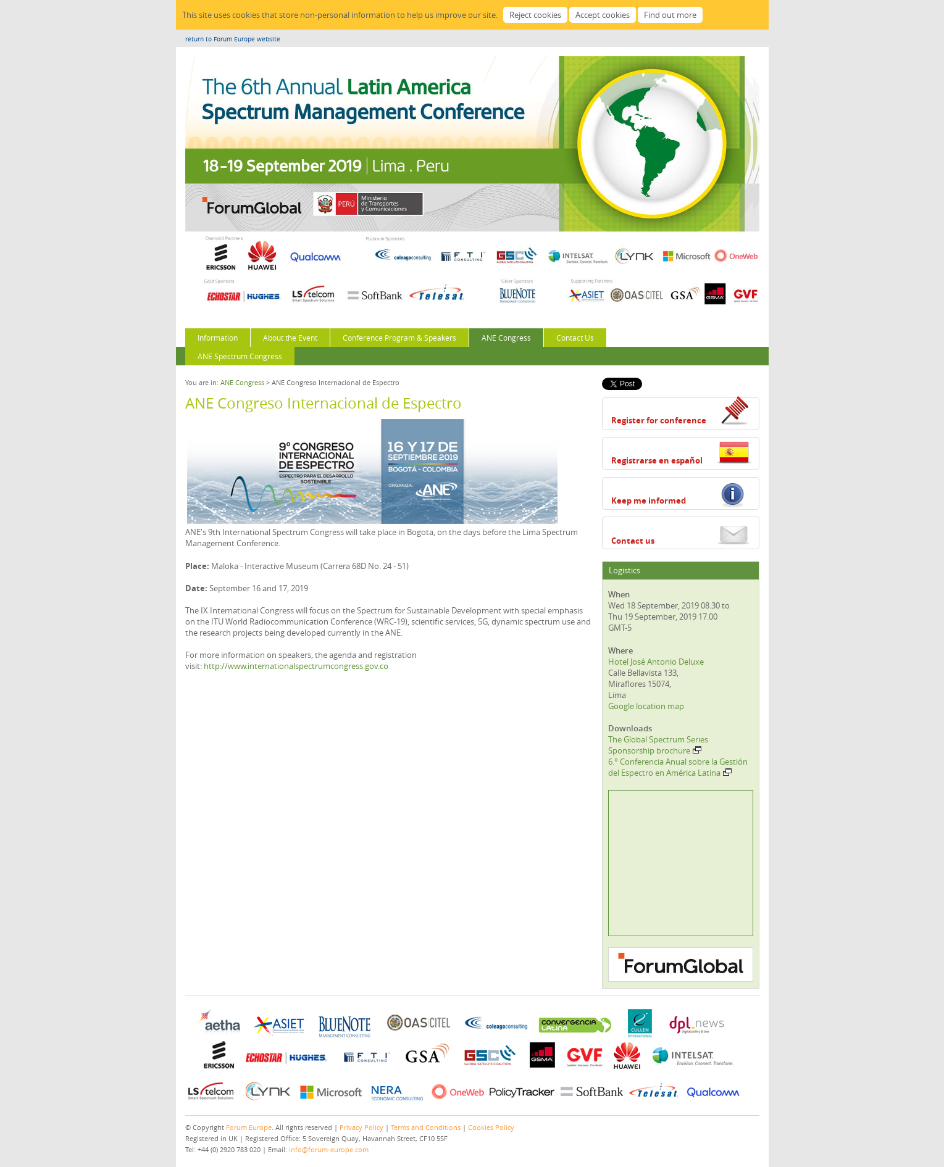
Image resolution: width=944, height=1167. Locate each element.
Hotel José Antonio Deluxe (656, 661)
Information (218, 338)
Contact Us (575, 338)
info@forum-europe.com (329, 1149)
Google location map (646, 706)
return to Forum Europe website (232, 39)
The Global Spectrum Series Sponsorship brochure (658, 745)
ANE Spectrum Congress (240, 356)
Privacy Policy (361, 1127)
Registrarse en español (657, 460)
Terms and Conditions (426, 1127)
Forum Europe (249, 1127)
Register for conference (658, 420)
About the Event (290, 338)
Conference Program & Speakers (399, 338)
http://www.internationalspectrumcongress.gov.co (296, 665)
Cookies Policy (491, 1127)
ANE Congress (506, 338)
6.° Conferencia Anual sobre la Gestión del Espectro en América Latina (678, 767)
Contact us (632, 540)
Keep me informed (648, 500)
